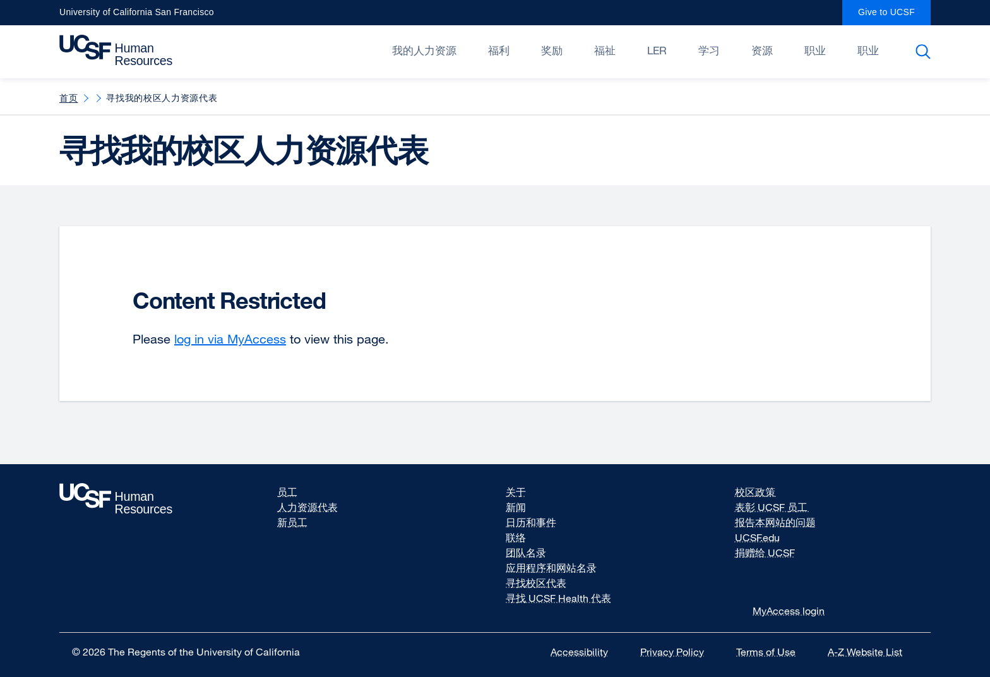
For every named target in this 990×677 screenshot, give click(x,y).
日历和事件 (531, 522)
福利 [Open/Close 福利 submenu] (499, 50)
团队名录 (526, 552)
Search (925, 51)
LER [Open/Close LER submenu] (657, 50)
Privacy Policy (680, 651)
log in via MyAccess (230, 339)
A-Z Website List (873, 651)
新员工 (292, 522)
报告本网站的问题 (775, 522)
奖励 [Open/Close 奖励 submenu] (552, 50)
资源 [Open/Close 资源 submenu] (762, 50)
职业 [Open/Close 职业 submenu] (815, 50)
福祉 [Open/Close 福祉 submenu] (605, 50)
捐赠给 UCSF (773, 552)
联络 (516, 537)
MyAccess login (789, 610)
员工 (287, 492)
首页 (68, 97)
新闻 (516, 507)
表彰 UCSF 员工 (780, 507)
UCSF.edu (765, 537)
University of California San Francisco (136, 16)
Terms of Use (773, 651)
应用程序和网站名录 (551, 567)
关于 (516, 492)
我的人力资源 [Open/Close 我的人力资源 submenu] (424, 50)
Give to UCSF (894, 16)
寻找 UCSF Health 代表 (558, 598)
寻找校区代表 (536, 583)
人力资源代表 (307, 507)
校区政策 (764, 492)
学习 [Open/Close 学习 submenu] (709, 50)
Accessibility (587, 651)
